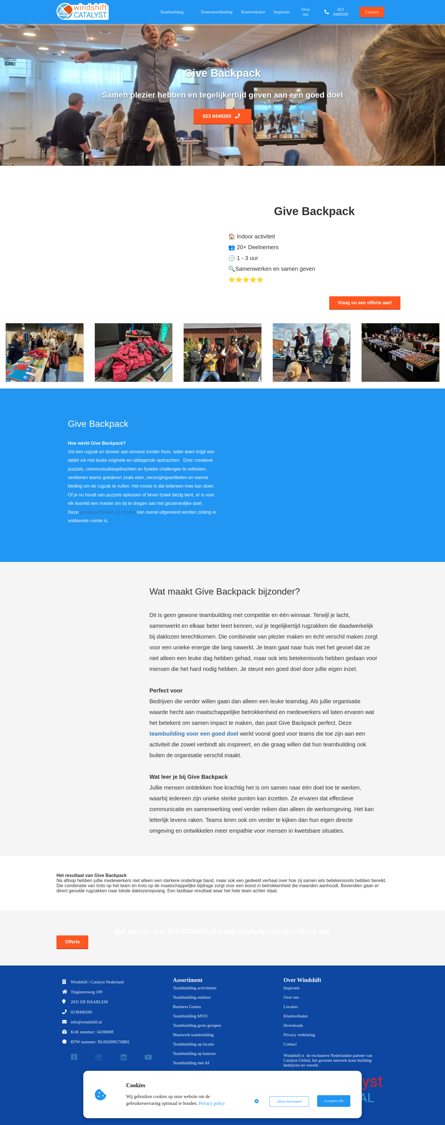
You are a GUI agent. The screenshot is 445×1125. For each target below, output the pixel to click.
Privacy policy (213, 1103)
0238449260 (81, 1012)
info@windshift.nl (86, 1022)
